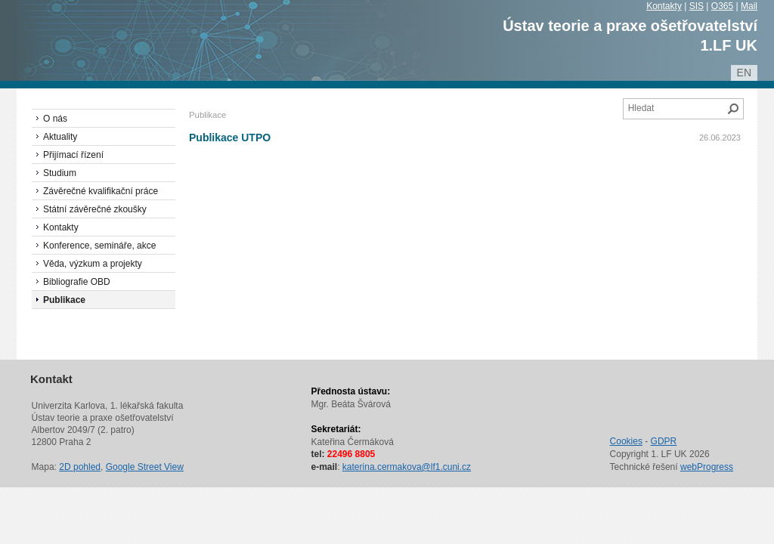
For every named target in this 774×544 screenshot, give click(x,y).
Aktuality (60, 136)
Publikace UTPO (230, 137)
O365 (722, 6)
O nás (55, 118)
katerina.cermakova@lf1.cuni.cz (406, 467)
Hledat (733, 109)
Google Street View (145, 467)
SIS (696, 6)
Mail (749, 6)
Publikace (64, 300)
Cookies (626, 441)
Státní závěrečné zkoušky (95, 209)
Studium (59, 173)
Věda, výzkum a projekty (92, 263)
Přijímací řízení (73, 155)
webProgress (706, 467)
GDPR (664, 441)
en (744, 72)
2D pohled (80, 467)
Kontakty (664, 6)
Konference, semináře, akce (99, 245)
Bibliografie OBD (76, 282)
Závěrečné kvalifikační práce (100, 191)
